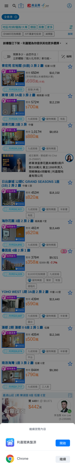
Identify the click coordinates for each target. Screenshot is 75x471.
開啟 (63, 443)
